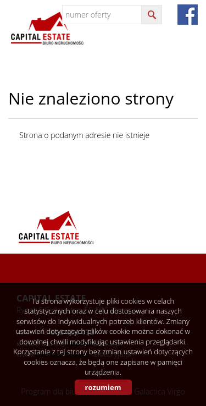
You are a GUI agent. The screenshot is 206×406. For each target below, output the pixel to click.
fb (187, 14)
